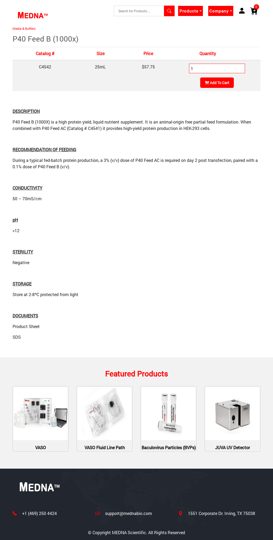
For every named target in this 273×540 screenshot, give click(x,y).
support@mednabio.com (128, 513)
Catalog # (45, 53)
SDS (17, 337)
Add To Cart (217, 82)
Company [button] (219, 11)
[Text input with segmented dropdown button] (139, 11)
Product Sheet (26, 326)
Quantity (207, 53)
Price (148, 53)
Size (101, 53)
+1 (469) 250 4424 (39, 513)
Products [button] (188, 11)
